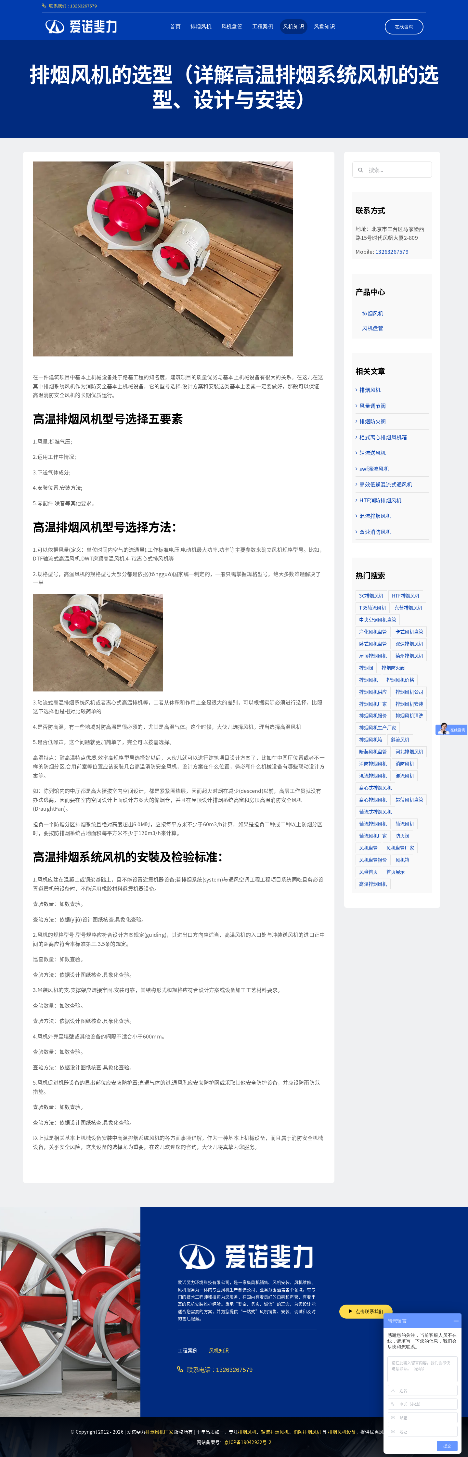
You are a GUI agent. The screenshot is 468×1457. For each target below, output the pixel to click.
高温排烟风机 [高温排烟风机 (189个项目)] (373, 883)
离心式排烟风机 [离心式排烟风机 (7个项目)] (375, 787)
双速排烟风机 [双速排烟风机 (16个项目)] (409, 643)
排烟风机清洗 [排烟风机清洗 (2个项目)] (409, 715)
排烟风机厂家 (159, 1431)
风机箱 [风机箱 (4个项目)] (403, 859)
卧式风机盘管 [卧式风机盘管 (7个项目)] (373, 643)
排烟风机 (370, 389)
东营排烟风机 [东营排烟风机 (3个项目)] (408, 607)
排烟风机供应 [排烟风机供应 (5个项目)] (373, 691)
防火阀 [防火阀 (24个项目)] (403, 835)
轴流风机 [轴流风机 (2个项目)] (405, 823)
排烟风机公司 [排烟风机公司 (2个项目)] (409, 691)
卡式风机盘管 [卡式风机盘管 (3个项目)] (409, 631)
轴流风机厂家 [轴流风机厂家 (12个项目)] (373, 835)
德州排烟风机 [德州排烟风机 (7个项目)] (409, 655)
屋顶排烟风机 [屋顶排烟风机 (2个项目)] (373, 655)
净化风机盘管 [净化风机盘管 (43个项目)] (373, 631)
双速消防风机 (375, 531)
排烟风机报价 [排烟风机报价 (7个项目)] (373, 715)
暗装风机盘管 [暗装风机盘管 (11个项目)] (373, 751)
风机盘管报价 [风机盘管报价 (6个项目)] (373, 859)
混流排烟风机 (375, 516)
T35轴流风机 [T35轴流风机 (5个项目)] (372, 607)
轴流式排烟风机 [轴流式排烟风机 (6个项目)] (375, 811)
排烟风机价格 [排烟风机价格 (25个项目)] (400, 679)
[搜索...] (392, 169)
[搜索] (360, 169)
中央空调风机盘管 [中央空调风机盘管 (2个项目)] (377, 619)
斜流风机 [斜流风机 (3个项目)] (400, 739)
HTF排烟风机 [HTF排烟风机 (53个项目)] (406, 595)
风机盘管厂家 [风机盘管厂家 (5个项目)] (400, 847)
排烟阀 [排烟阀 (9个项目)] (366, 667)
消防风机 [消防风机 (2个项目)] (405, 763)
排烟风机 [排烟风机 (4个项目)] (368, 679)
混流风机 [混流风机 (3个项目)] (405, 775)
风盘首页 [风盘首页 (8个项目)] (368, 871)
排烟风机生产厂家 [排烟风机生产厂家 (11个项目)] (377, 727)
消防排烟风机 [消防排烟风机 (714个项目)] (373, 763)
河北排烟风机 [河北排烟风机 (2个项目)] (409, 751)
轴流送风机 (372, 453)
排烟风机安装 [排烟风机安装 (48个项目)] (409, 703)
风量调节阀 (372, 405)
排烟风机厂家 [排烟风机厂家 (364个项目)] (373, 703)
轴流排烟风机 (275, 1431)
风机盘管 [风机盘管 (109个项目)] (368, 847)
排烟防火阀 (372, 421)
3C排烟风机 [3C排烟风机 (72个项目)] (371, 595)
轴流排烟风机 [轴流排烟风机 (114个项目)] (373, 823)
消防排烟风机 (307, 1431)
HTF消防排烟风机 (380, 500)
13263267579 (392, 251)
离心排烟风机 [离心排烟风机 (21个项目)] (373, 799)
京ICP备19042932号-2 (247, 1442)
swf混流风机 (374, 468)
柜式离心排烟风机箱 (383, 437)
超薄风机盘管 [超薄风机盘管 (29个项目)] (409, 799)
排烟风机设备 (342, 1431)
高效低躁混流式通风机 (385, 484)
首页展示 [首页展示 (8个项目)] (395, 871)
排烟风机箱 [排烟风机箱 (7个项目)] (370, 739)
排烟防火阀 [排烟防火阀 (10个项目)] (393, 667)
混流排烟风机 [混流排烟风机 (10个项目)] (373, 775)
